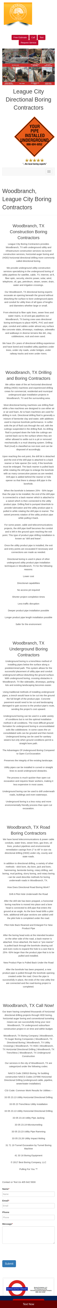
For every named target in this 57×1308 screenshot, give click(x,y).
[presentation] (25, 1252)
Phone (5, 1212)
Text (41, 37)
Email (5, 1200)
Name (5, 1189)
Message (7, 1224)
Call (33, 37)
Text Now (28, 1304)
